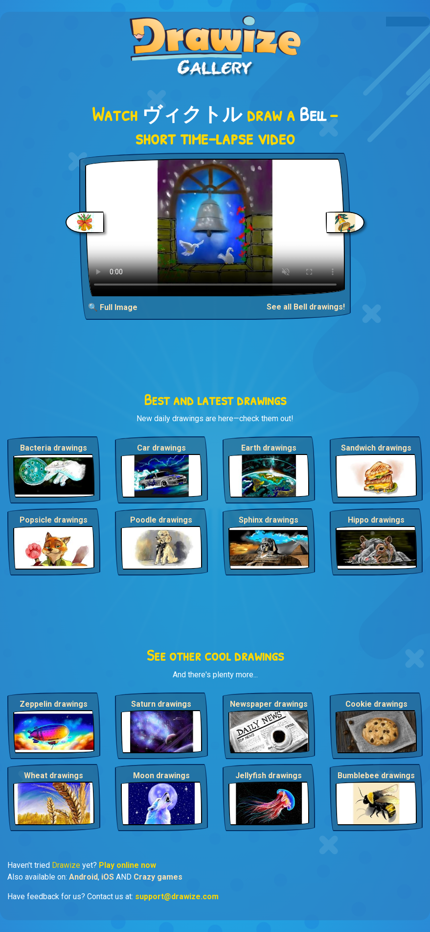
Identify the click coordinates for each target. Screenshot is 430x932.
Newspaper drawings (269, 704)
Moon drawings (161, 775)
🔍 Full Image (112, 307)
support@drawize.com (177, 896)
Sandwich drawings (376, 448)
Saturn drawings (161, 704)
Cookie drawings (376, 704)
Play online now (127, 865)
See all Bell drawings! (306, 306)
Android (83, 877)
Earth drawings (268, 448)
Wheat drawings (53, 775)
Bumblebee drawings (376, 775)
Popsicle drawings (54, 520)
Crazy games (158, 877)
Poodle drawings (161, 520)
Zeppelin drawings (54, 704)
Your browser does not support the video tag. (215, 227)
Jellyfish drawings (268, 775)
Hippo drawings (376, 520)
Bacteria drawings (53, 448)
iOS (107, 877)
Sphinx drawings (268, 520)
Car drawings (161, 448)
